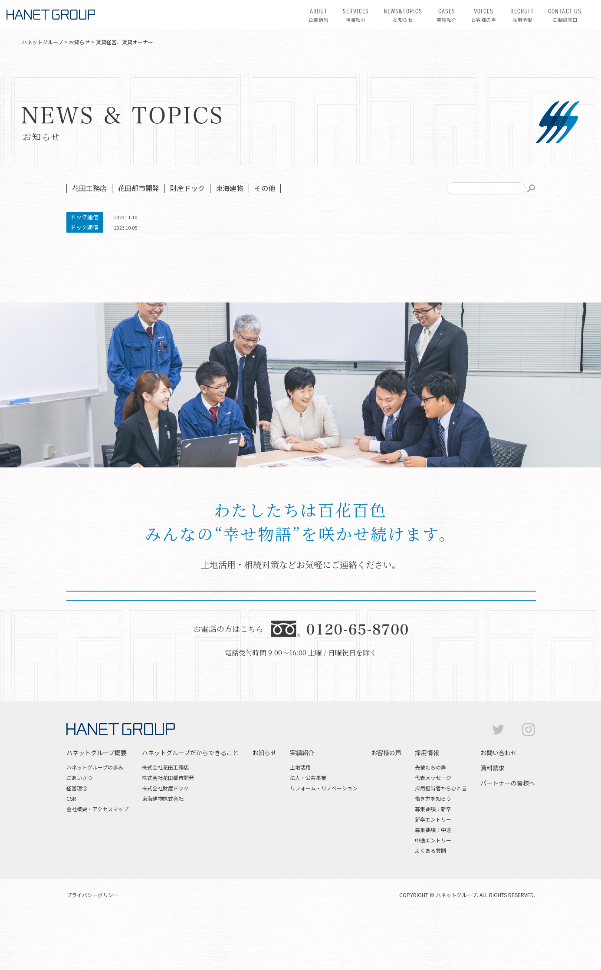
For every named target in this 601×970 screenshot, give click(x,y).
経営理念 (76, 841)
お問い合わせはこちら (209, 638)
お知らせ (403, 15)
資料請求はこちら (392, 638)
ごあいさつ (79, 831)
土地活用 (300, 821)
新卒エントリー (433, 873)
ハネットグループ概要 (96, 806)
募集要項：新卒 (433, 862)
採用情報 (521, 15)
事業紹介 (356, 15)
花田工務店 (89, 188)
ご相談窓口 (565, 15)
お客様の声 (483, 15)
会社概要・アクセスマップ (97, 862)
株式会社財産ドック (165, 841)
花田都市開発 (138, 188)
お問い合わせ (498, 806)
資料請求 (492, 821)
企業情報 (318, 15)
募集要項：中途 (433, 883)
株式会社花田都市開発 (168, 831)
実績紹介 (446, 15)
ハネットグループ (42, 42)
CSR (71, 852)
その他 (264, 188)
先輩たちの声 (430, 821)
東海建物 (229, 188)
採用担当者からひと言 (441, 841)
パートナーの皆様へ (507, 836)
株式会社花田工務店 (165, 821)
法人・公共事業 (308, 831)
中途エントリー (433, 894)
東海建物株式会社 (163, 852)
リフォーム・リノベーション (324, 841)
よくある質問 (430, 904)
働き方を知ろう (433, 852)
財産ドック (187, 188)
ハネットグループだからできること (190, 806)
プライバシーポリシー (92, 948)
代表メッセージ (433, 831)
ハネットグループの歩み (94, 821)
